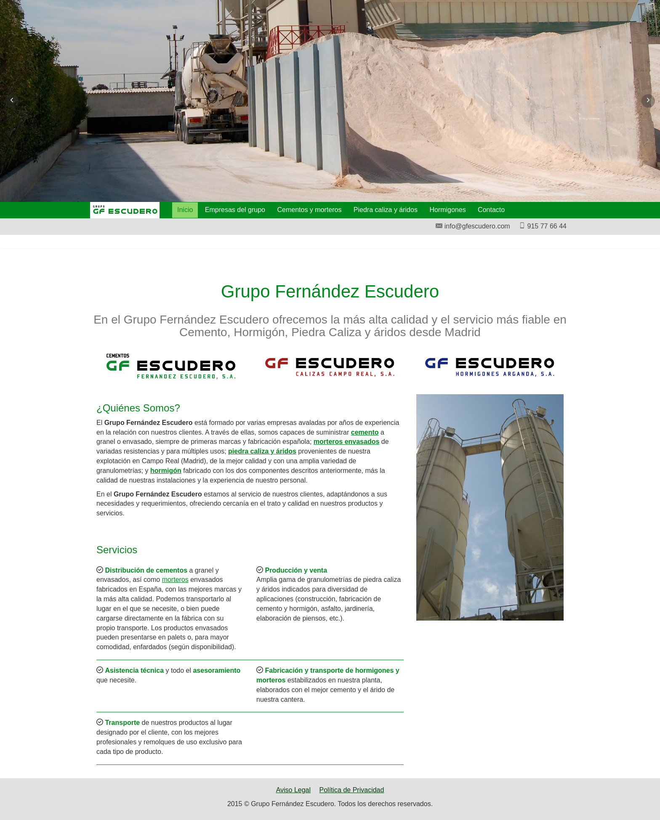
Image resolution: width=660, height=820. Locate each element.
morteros (175, 579)
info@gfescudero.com (473, 226)
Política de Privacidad (351, 789)
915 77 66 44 (543, 226)
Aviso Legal (293, 789)
